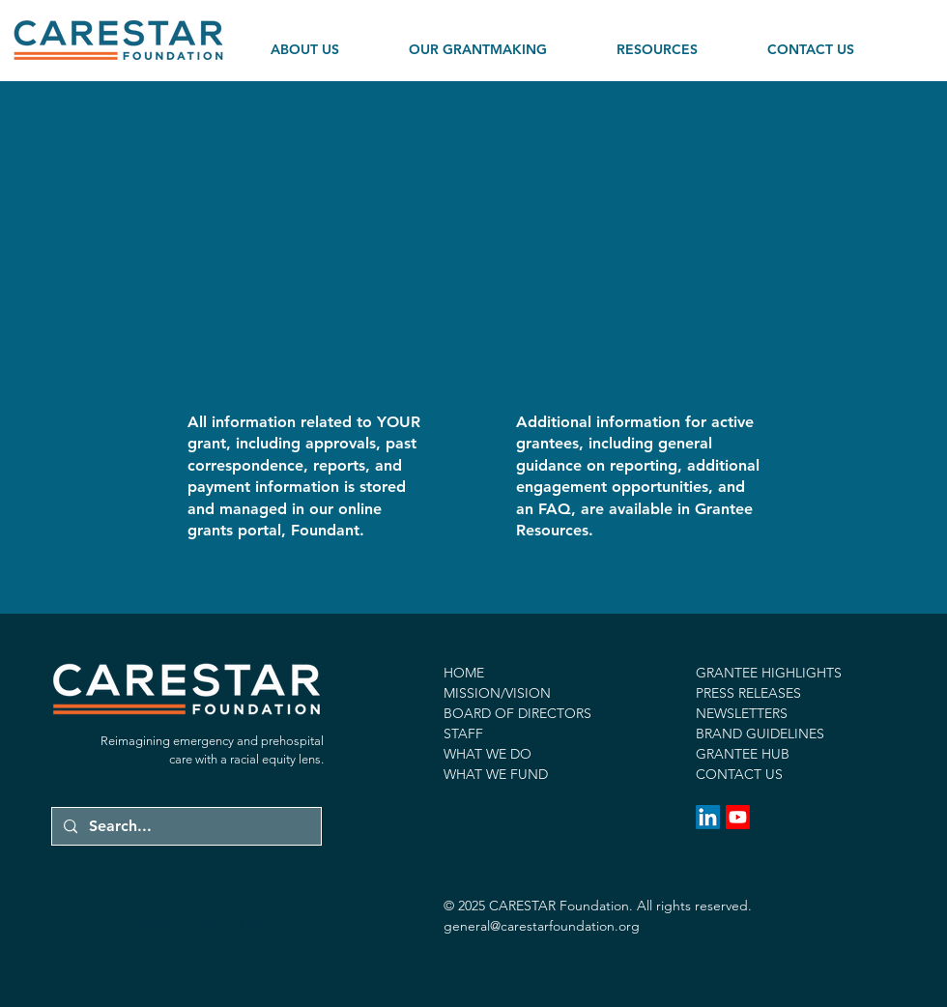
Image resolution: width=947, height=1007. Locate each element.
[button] (327, 41)
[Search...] (184, 826)
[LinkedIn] (708, 817)
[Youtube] (738, 817)
